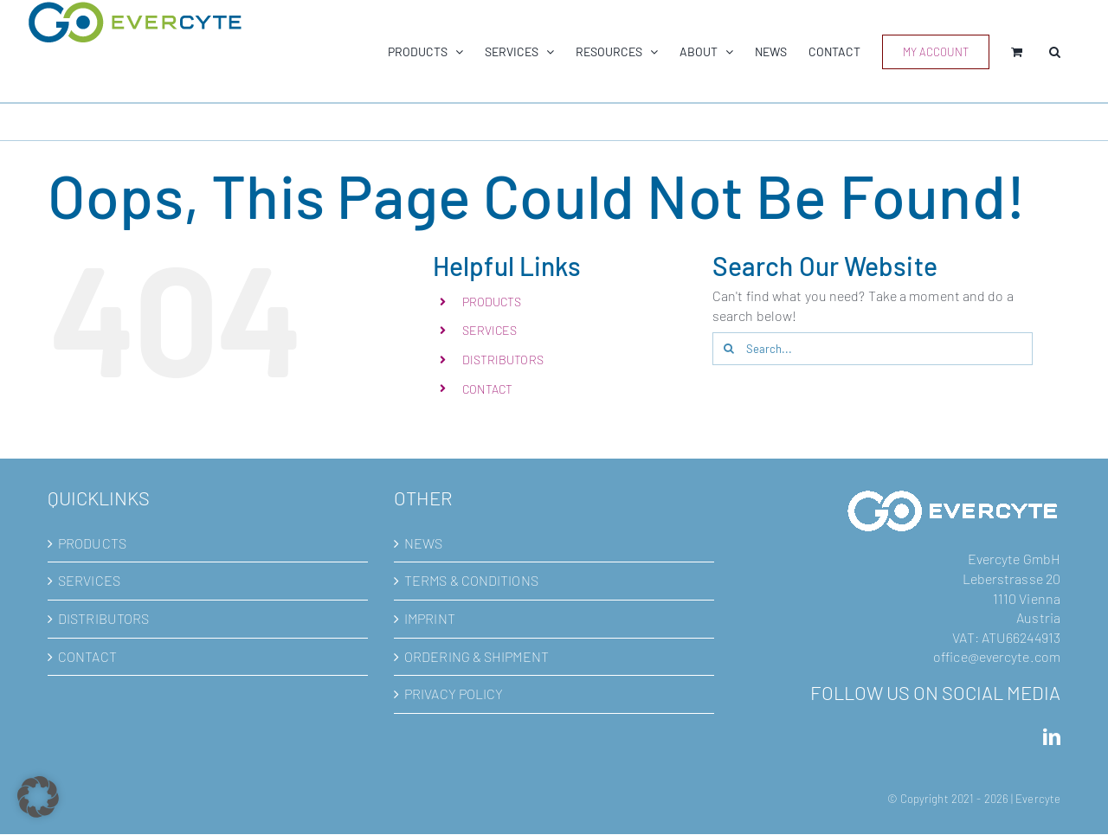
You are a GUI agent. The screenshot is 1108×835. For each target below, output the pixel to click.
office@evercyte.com (996, 656)
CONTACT (487, 389)
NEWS (423, 543)
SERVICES (490, 330)
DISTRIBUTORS (503, 359)
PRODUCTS (492, 301)
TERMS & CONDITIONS (471, 580)
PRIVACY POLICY (453, 693)
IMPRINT (429, 618)
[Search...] (872, 348)
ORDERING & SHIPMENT (476, 656)
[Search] (728, 348)
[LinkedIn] (1051, 737)
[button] (1054, 51)
